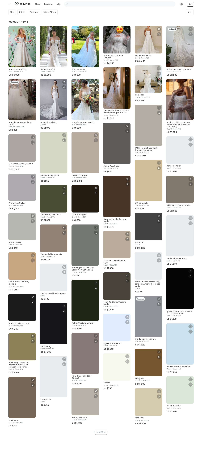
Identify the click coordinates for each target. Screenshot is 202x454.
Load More (101, 432)
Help (58, 4)
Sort (190, 12)
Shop (37, 4)
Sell (190, 4)
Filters (50, 12)
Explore (48, 4)
